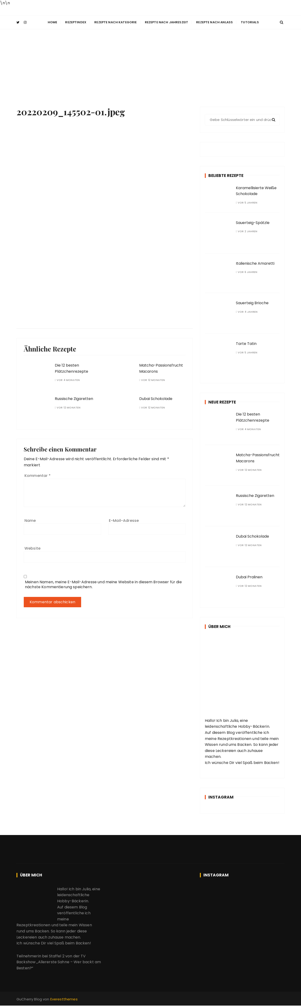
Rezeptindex (75, 22)
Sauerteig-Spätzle (252, 222)
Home (52, 22)
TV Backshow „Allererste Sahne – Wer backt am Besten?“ (58, 961)
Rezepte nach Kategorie (115, 22)
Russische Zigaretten (74, 398)
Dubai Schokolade (155, 398)
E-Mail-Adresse (124, 520)
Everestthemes (64, 998)
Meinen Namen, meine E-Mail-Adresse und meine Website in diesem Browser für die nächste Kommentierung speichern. (103, 584)
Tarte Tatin (246, 343)
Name (30, 520)
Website (32, 548)
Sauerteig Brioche (252, 302)
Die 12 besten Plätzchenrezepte (71, 368)
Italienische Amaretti (255, 263)
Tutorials (250, 22)
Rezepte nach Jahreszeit (166, 22)
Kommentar (37, 475)
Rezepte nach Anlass (214, 22)
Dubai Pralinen (249, 576)
